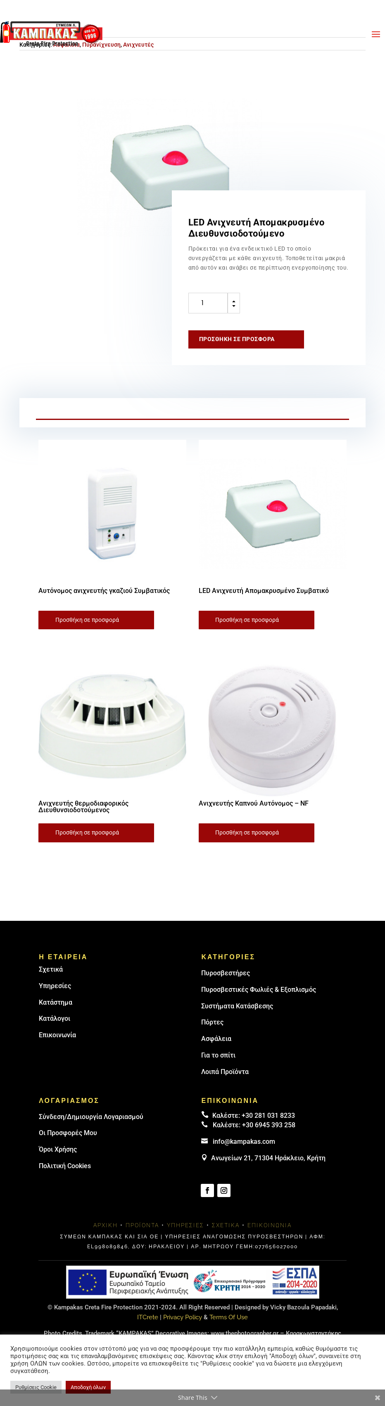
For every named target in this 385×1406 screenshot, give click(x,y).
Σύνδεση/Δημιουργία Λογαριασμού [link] (91, 1117)
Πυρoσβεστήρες (225, 973)
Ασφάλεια (216, 1039)
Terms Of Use (228, 1317)
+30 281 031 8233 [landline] (268, 1115)
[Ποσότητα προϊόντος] (208, 303)
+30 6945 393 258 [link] (268, 1125)
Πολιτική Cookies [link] (65, 1166)
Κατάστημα (55, 1002)
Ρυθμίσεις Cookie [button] (36, 1387)
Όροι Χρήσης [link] (58, 1149)
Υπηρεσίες (55, 986)
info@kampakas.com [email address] (244, 1141)
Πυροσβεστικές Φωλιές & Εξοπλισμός (258, 989)
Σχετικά (51, 969)
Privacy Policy (182, 1317)
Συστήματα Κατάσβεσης (237, 1006)
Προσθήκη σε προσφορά (237, 339)
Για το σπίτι (218, 1055)
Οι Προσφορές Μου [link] (68, 1133)
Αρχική (105, 1225)
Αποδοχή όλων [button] (88, 1387)
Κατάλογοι (54, 1018)
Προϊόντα (142, 1225)
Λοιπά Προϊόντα (225, 1072)
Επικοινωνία (57, 1035)
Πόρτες (212, 1022)
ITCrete (147, 1317)
